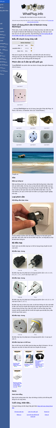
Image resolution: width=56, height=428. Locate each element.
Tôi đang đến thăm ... (7, 10)
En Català (4, 40)
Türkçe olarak (6, 65)
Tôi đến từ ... (4, 7)
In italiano (5, 34)
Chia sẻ (47, 413)
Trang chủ (4, 4)
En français (5, 47)
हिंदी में (4, 53)
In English (4, 28)
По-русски (5, 59)
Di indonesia (6, 62)
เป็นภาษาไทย (6, 71)
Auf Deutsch (4, 37)
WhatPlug (4, 1)
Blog (2, 16)
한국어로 (5, 68)
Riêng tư (22, 413)
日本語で (5, 56)
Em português (6, 43)
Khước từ (47, 410)
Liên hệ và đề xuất (34, 410)
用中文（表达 (6, 50)
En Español (4, 31)
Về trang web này (21, 410)
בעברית (4, 74)
